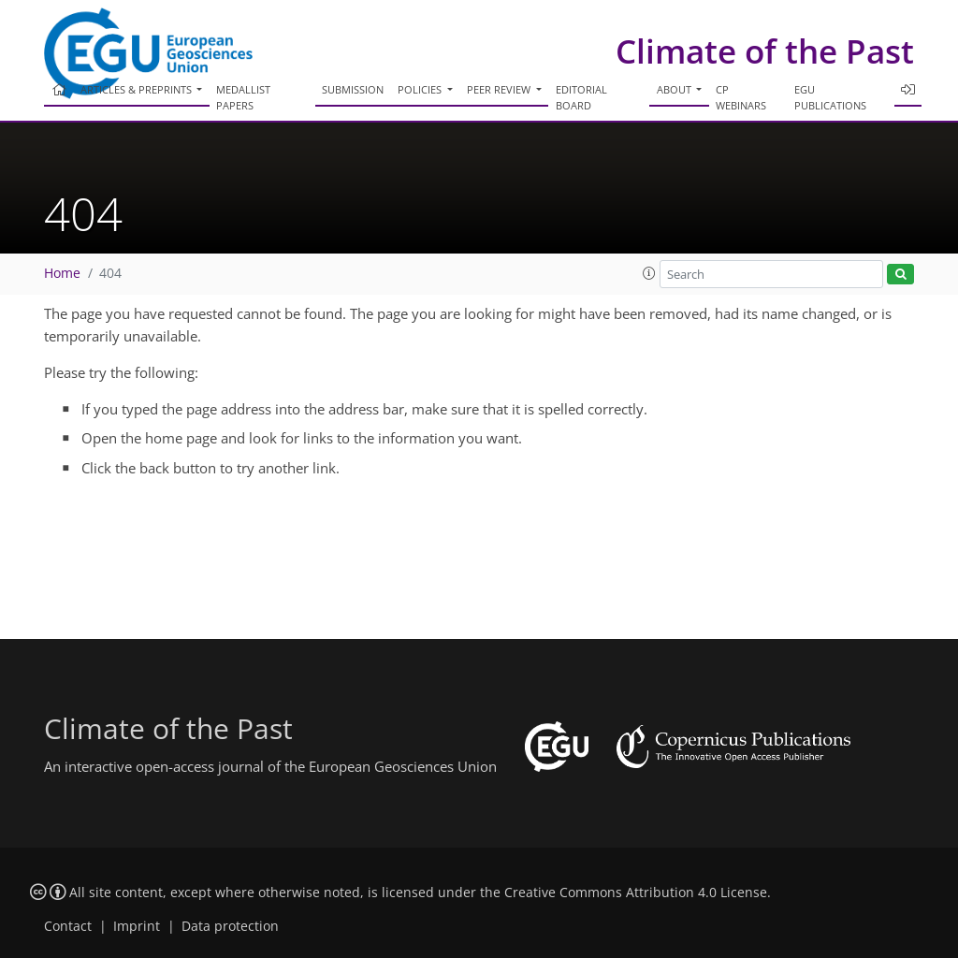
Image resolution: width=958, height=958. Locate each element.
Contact (68, 926)
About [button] (675, 89)
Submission (353, 89)
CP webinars (741, 97)
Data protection (230, 926)
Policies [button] (421, 89)
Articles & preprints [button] (137, 89)
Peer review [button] (500, 89)
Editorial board (581, 97)
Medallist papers (243, 97)
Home (62, 273)
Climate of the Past (765, 51)
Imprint (136, 926)
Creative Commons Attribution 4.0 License (635, 892)
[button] (649, 273)
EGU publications (830, 97)
